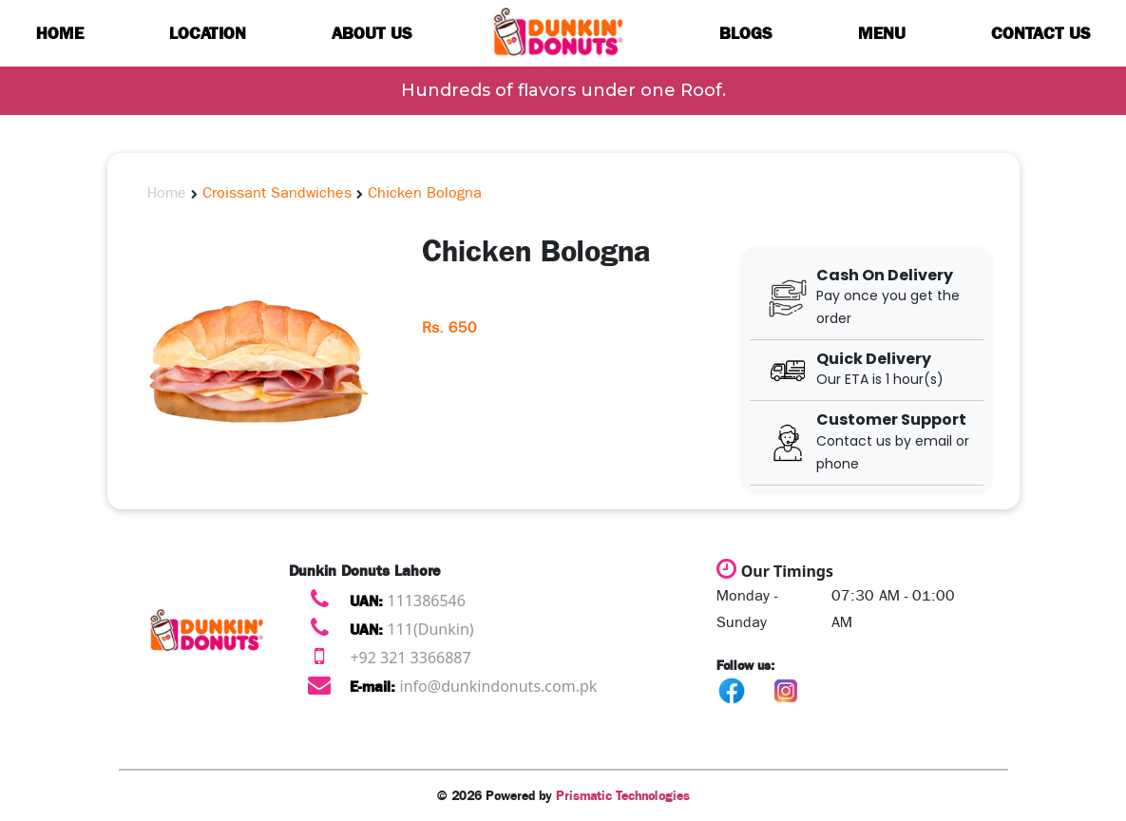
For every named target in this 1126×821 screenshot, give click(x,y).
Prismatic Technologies (623, 795)
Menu (882, 33)
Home (60, 33)
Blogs (746, 33)
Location (207, 33)
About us (372, 33)
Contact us (1041, 33)
